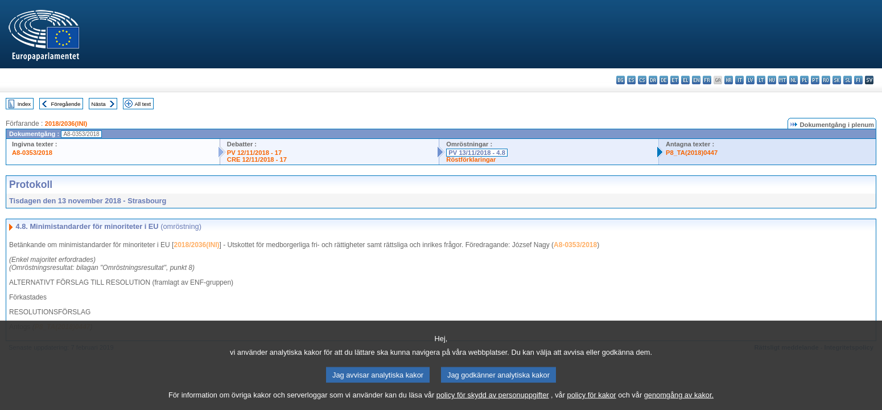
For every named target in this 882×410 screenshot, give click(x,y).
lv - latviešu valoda (750, 80)
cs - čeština (642, 80)
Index (24, 104)
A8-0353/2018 (32, 152)
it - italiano (739, 80)
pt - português (815, 80)
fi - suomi (858, 80)
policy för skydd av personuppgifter (492, 403)
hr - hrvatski (728, 80)
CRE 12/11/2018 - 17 (257, 159)
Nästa (99, 104)
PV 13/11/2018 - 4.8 (476, 152)
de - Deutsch (664, 80)
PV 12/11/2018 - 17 (254, 152)
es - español (631, 80)
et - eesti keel (674, 80)
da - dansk (653, 80)
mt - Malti (782, 80)
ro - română (826, 80)
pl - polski (804, 80)
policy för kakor (591, 403)
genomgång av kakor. (679, 403)
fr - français (707, 80)
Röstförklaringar (471, 159)
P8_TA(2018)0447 (692, 152)
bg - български (620, 80)
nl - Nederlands (793, 80)
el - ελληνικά (685, 80)
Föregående (66, 104)
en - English (696, 80)
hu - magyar (772, 80)
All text (142, 104)
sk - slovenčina (836, 80)
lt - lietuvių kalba (761, 80)
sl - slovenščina (847, 80)
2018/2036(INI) (66, 123)
